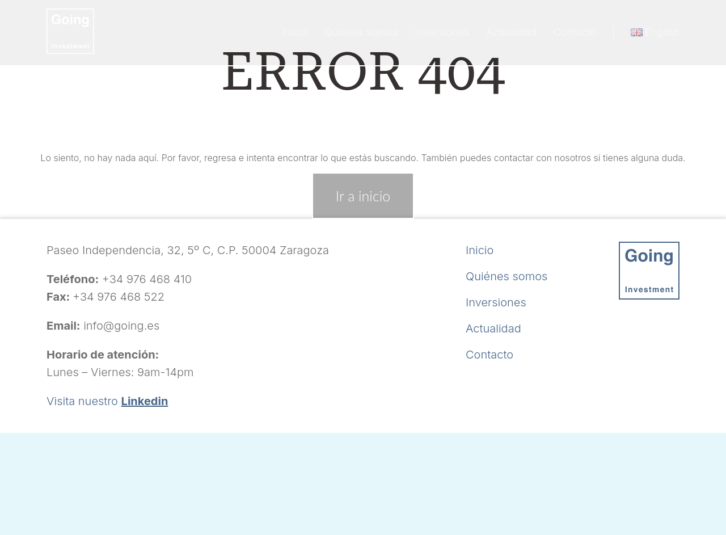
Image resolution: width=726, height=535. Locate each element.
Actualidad (512, 32)
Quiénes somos (361, 32)
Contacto (574, 32)
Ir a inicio (363, 195)
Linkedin (144, 401)
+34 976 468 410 (147, 279)
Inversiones (442, 32)
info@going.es (121, 325)
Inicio (294, 32)
